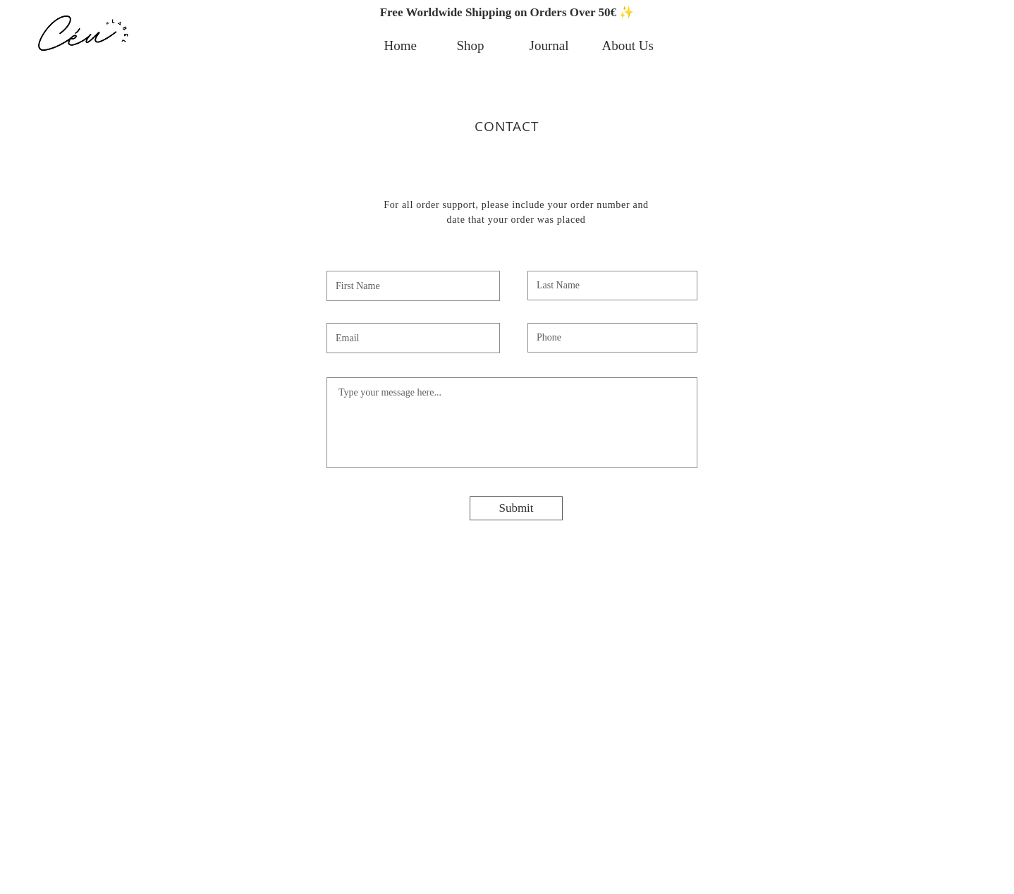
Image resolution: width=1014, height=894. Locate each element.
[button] (507, 12)
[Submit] (516, 508)
